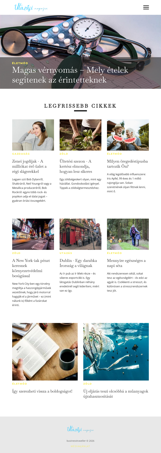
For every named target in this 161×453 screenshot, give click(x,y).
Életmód (20, 63)
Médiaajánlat (80, 446)
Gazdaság (21, 153)
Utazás (66, 253)
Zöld (64, 153)
